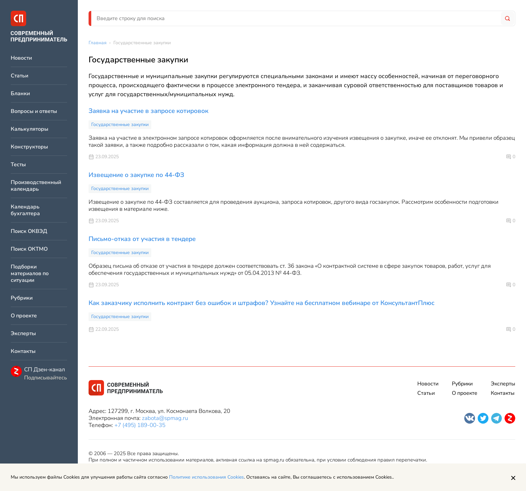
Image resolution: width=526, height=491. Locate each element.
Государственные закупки (120, 124)
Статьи (19, 75)
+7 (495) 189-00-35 (139, 425)
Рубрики (22, 298)
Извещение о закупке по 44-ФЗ (136, 175)
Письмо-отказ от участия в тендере (142, 239)
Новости (21, 58)
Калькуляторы (29, 129)
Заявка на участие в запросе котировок (148, 111)
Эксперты (23, 333)
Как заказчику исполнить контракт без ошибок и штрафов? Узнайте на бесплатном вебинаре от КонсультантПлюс (261, 303)
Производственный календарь (36, 186)
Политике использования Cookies (206, 477)
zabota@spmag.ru (165, 418)
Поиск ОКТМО (29, 249)
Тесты (18, 164)
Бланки (20, 93)
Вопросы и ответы (34, 111)
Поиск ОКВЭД (29, 231)
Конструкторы (29, 146)
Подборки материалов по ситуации (30, 273)
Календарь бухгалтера (25, 210)
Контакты (23, 351)
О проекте (24, 315)
